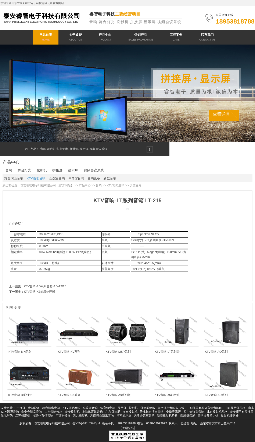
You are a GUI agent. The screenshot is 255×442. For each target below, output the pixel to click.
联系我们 (207, 37)
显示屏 (84, 149)
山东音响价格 (53, 411)
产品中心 (105, 37)
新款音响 (110, 178)
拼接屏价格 (147, 408)
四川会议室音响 (193, 411)
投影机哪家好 (229, 415)
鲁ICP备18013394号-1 (86, 423)
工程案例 (176, 37)
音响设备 (93, 178)
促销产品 (140, 37)
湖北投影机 (80, 415)
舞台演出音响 (13, 178)
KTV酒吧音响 (36, 178)
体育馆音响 (76, 178)
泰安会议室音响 (31, 411)
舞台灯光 (53, 149)
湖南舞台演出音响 (102, 415)
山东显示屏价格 (235, 408)
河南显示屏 (123, 415)
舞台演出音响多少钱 (171, 408)
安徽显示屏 (173, 411)
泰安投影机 (72, 411)
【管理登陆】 (128, 428)
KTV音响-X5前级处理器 (39, 291)
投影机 (64, 149)
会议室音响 (57, 178)
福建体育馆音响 (42, 415)
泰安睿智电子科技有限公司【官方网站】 (47, 185)
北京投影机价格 (217, 411)
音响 (43, 149)
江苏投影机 (22, 415)
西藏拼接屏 (187, 415)
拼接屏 (74, 149)
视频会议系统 (99, 149)
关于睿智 (75, 37)
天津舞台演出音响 (152, 411)
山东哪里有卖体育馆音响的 (204, 408)
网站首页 (45, 37)
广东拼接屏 (112, 411)
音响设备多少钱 (208, 415)
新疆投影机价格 (167, 415)
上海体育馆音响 (92, 411)
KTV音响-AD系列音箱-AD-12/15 (45, 286)
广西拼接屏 (63, 415)
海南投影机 (130, 411)
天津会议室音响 (144, 415)
